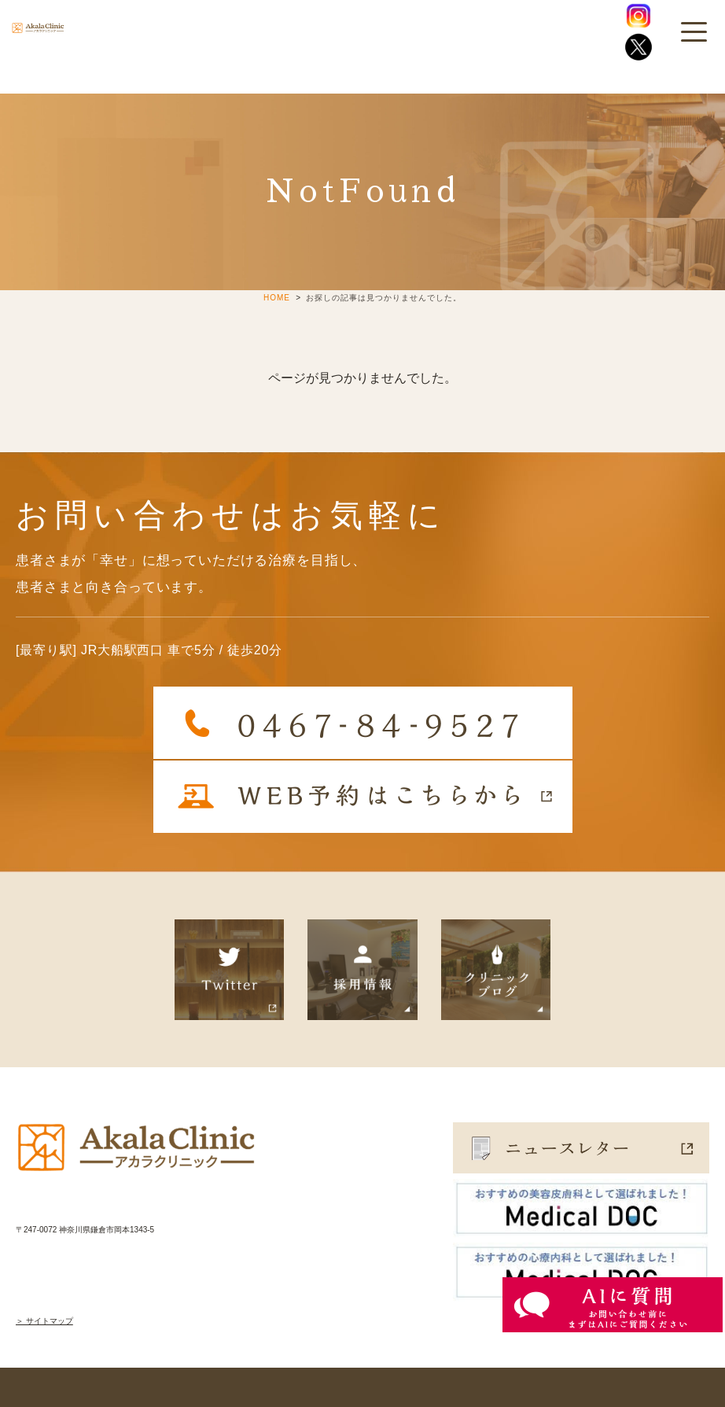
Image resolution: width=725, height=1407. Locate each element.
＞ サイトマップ (44, 1321)
